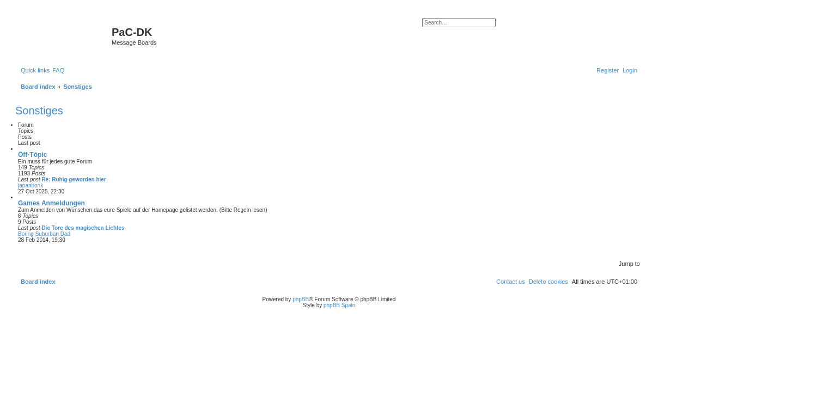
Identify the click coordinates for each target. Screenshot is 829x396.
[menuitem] (58, 70)
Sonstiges (39, 111)
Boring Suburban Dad (44, 234)
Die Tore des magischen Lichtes (82, 228)
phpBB (300, 299)
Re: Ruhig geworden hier (73, 179)
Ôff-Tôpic (32, 155)
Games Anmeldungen (51, 203)
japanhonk (30, 185)
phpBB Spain (339, 305)
